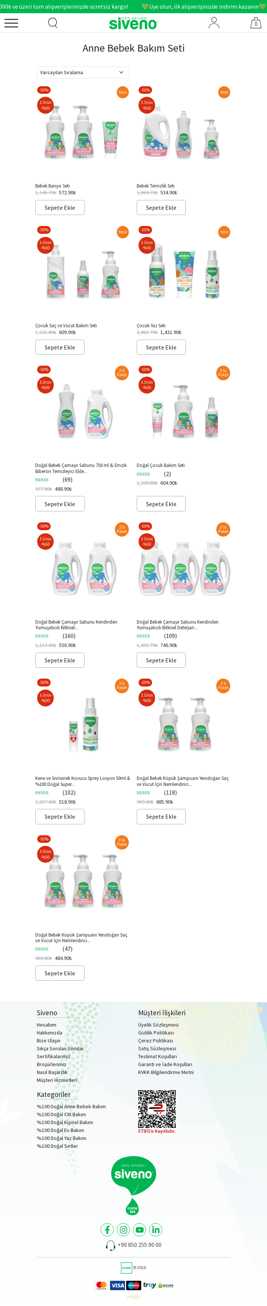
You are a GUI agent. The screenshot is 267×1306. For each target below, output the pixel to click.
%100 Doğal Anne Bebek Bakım (71, 1106)
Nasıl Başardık (52, 1072)
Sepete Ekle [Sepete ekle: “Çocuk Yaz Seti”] (161, 347)
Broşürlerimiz (51, 1064)
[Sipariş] (83, 72)
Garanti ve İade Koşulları (165, 1064)
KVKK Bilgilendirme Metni (166, 1072)
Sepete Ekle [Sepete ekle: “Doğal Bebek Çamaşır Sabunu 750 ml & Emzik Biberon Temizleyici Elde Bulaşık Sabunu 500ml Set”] (60, 504)
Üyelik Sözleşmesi (158, 1024)
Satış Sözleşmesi (157, 1048)
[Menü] (21, 24)
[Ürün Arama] (53, 23)
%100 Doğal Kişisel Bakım (65, 1122)
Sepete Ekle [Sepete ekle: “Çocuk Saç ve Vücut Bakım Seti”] (60, 347)
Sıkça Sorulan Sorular (60, 1048)
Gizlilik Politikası (156, 1032)
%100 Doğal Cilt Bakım (61, 1114)
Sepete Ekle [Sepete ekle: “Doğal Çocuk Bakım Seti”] (161, 504)
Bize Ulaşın (48, 1040)
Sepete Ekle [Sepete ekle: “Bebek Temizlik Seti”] (161, 207)
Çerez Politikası (155, 1040)
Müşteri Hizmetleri (57, 1080)
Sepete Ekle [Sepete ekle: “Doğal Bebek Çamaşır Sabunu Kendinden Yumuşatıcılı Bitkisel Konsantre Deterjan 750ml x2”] (60, 660)
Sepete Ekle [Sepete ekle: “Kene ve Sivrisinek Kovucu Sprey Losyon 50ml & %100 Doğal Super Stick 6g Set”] (60, 816)
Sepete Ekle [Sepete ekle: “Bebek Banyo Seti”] (60, 207)
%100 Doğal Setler (57, 1146)
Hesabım (46, 1024)
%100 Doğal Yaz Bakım (61, 1138)
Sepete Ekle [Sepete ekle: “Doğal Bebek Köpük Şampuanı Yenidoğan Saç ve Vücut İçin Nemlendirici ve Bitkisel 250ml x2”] (161, 816)
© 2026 (133, 1267)
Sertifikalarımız (54, 1056)
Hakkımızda (49, 1032)
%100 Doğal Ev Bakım (60, 1130)
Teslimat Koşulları (157, 1056)
